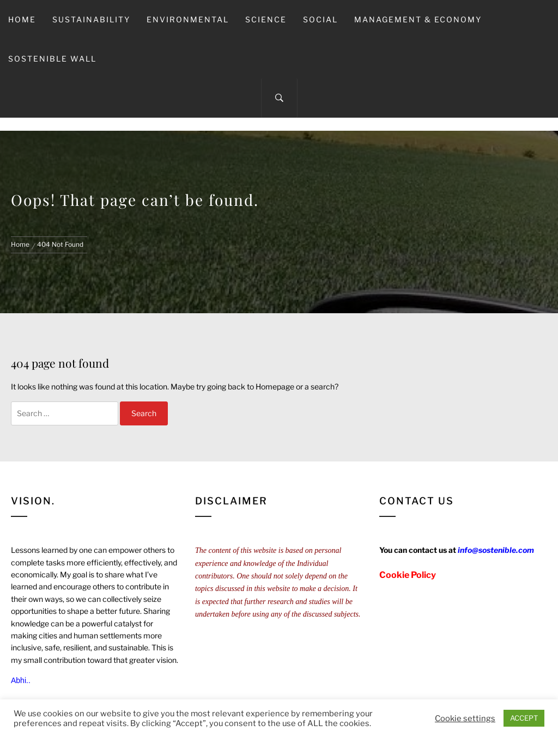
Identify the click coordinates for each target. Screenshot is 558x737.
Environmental (188, 19)
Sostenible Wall (52, 58)
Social (320, 19)
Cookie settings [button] (465, 718)
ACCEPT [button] (524, 718)
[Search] (279, 98)
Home (22, 19)
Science (266, 19)
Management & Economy (418, 19)
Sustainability (91, 19)
